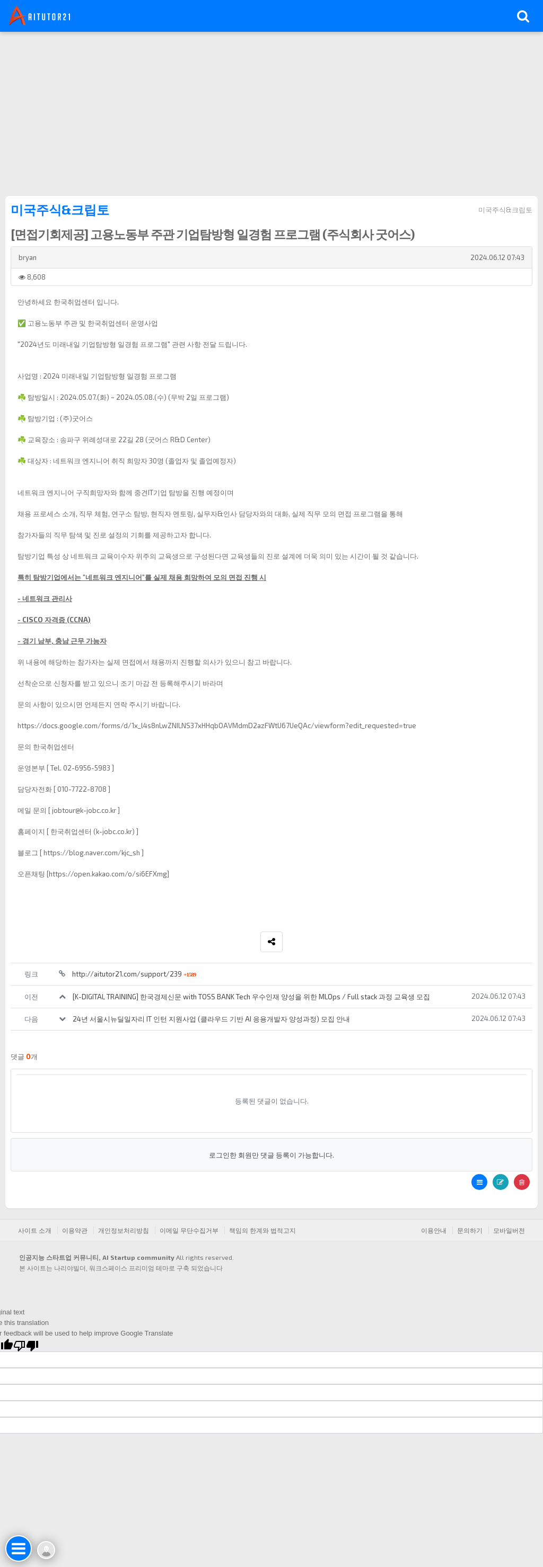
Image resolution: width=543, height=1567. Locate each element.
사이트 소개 (34, 1230)
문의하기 (470, 1230)
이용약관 (74, 1230)
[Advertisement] (271, 111)
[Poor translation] (26, 1345)
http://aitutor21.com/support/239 (134, 974)
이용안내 (433, 1230)
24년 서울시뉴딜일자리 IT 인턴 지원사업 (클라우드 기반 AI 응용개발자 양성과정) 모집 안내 (211, 1019)
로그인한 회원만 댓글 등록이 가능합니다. (271, 1155)
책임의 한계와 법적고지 (262, 1230)
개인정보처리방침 (123, 1230)
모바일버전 (509, 1230)
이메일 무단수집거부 (189, 1230)
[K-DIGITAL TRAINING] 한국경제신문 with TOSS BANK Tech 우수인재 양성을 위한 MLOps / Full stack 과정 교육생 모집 (251, 996)
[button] (479, 1182)
